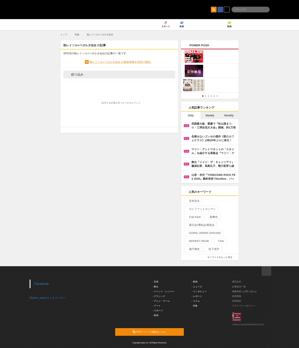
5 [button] (214, 96)
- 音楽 (155, 281)
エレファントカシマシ (201, 208)
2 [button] (205, 96)
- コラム (196, 301)
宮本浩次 (193, 200)
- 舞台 (155, 286)
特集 (77, 34)
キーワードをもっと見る (221, 257)
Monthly (229, 115)
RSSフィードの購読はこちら (157, 331)
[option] (210, 71)
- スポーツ (158, 310)
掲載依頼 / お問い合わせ (244, 291)
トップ (63, 34)
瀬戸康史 (193, 249)
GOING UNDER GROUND (203, 232)
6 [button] (217, 96)
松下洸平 (212, 249)
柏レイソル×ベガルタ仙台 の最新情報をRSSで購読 (120, 61)
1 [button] (202, 96)
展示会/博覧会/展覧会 (200, 224)
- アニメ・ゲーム (161, 301)
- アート (157, 305)
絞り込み (74, 74)
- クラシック (159, 296)
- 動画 (195, 281)
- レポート (197, 296)
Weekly (210, 115)
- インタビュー (199, 291)
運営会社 (236, 281)
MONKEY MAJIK (197, 241)
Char (219, 241)
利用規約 (236, 301)
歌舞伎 (212, 216)
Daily (191, 115)
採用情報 (236, 296)
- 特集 (195, 305)
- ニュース (197, 286)
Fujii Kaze (193, 216)
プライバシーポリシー (243, 305)
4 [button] (211, 96)
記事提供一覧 (239, 286)
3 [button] (208, 96)
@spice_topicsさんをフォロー (48, 297)
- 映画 (155, 315)
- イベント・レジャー (163, 291)
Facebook (41, 284)
